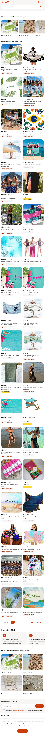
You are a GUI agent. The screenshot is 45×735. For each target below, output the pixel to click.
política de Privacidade (25, 726)
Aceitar (22, 731)
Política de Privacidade (18, 710)
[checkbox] (4, 710)
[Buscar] (22, 7)
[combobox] (3, 6)
